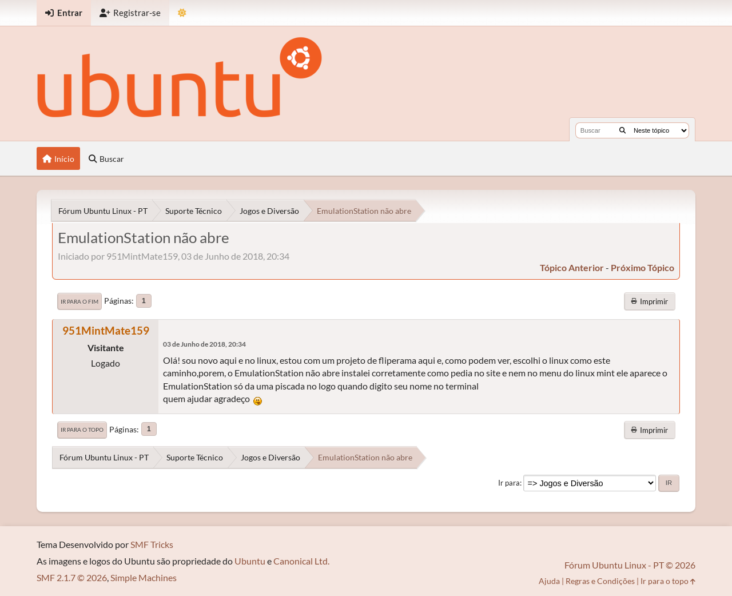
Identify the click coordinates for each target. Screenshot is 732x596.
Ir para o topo (82, 429)
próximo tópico (642, 267)
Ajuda (549, 581)
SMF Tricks (151, 544)
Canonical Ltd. (301, 560)
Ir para (509, 482)
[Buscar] (622, 130)
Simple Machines (143, 577)
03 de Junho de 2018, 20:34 (204, 344)
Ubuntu (249, 560)
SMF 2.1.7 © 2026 (72, 577)
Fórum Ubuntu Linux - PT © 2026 (629, 564)
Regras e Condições (600, 581)
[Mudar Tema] (182, 13)
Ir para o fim (79, 301)
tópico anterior (572, 267)
